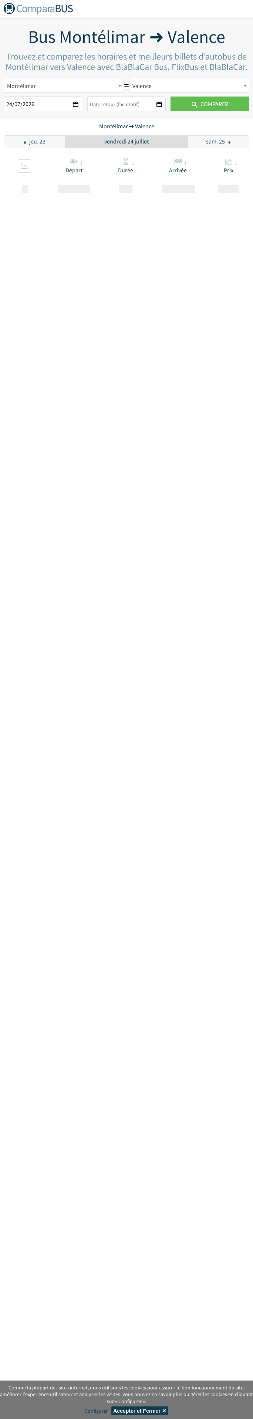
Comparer (210, 104)
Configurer (96, 1411)
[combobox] (64, 85)
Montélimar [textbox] (21, 85)
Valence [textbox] (142, 85)
